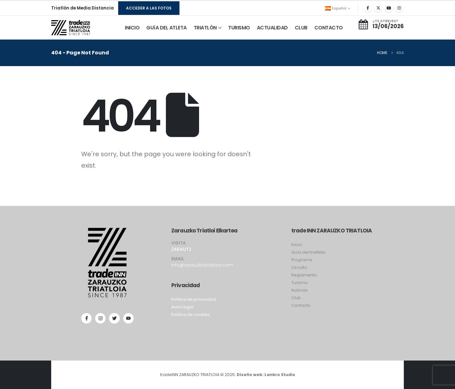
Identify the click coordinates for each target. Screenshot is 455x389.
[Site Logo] (70, 28)
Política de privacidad (193, 299)
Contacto (301, 305)
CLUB (301, 27)
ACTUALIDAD (272, 27)
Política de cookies (190, 314)
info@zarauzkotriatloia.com (202, 265)
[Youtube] (388, 7)
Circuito (299, 267)
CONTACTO (328, 27)
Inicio (296, 244)
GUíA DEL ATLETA (166, 27)
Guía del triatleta (308, 252)
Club (296, 297)
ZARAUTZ (181, 249)
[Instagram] (399, 7)
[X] (378, 7)
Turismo (299, 282)
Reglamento (304, 275)
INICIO (132, 27)
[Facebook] (367, 7)
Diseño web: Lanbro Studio (266, 374)
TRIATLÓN (205, 27)
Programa (301, 259)
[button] (148, 8)
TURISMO (239, 27)
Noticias (299, 290)
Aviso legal (182, 307)
